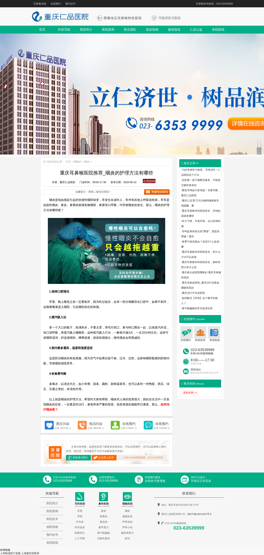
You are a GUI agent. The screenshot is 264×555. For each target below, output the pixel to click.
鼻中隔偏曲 (103, 532)
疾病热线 (214, 333)
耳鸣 (79, 516)
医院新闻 (108, 29)
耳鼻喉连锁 (39, 3)
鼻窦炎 (103, 516)
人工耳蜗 (80, 538)
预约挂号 (70, 3)
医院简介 (86, 29)
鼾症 (127, 538)
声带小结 (127, 527)
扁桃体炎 (127, 516)
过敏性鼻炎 (103, 538)
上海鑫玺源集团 (30, 553)
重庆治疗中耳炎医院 (193, 292)
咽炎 (86, 161)
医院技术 (52, 519)
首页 (42, 29)
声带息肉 (127, 521)
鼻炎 (103, 510)
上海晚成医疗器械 (10, 553)
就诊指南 (152, 29)
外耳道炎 (80, 527)
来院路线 (218, 29)
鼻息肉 (103, 521)
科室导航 (64, 29)
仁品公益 (196, 29)
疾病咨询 (200, 333)
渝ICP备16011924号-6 (199, 514)
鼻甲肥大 (103, 527)
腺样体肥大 (127, 532)
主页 (68, 161)
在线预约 (56, 3)
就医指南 (52, 526)
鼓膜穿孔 (80, 532)
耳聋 (79, 510)
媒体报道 (174, 29)
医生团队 (130, 29)
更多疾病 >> (190, 392)
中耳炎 (80, 521)
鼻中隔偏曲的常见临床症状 (197, 308)
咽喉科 (77, 161)
